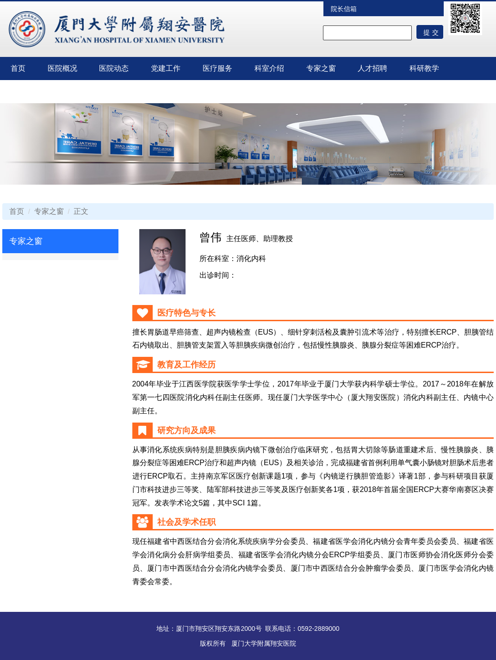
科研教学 (424, 68)
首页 (18, 68)
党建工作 (165, 68)
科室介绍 (269, 68)
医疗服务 (217, 68)
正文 (81, 211)
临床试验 (77, 91)
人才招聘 (372, 68)
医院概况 (62, 68)
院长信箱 (344, 8)
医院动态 (114, 68)
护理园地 (25, 91)
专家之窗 (321, 68)
